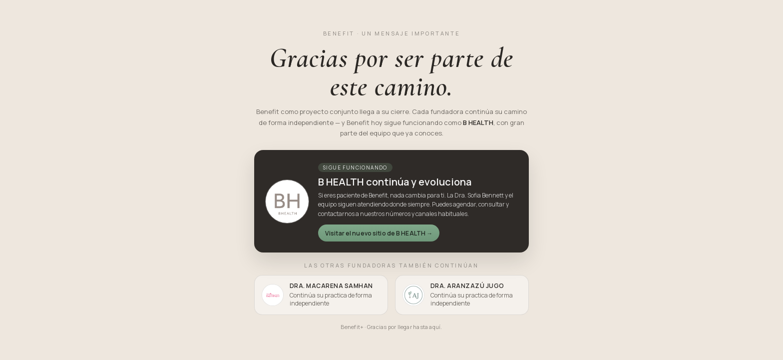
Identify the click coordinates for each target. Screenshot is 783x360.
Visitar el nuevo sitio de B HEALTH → (378, 233)
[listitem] (321, 295)
